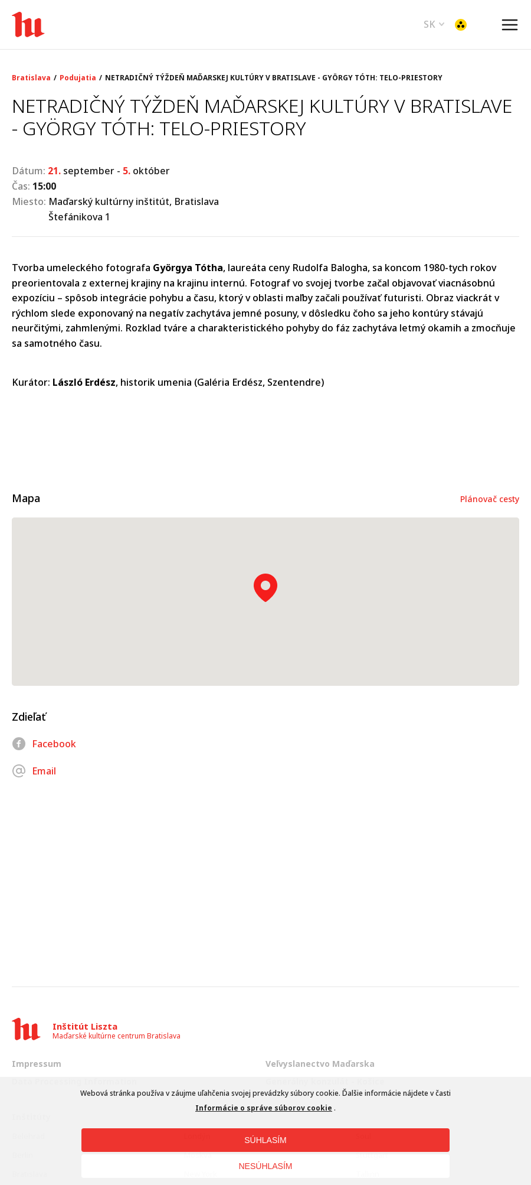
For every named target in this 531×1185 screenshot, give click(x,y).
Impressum (36, 1063)
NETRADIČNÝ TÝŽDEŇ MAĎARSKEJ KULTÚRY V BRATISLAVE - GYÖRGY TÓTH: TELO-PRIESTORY (273, 78)
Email (34, 771)
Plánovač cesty (489, 498)
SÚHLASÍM (265, 1140)
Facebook (44, 744)
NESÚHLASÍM (265, 1166)
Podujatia (78, 78)
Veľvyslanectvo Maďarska (320, 1063)
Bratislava (31, 78)
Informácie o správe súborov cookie (263, 1108)
